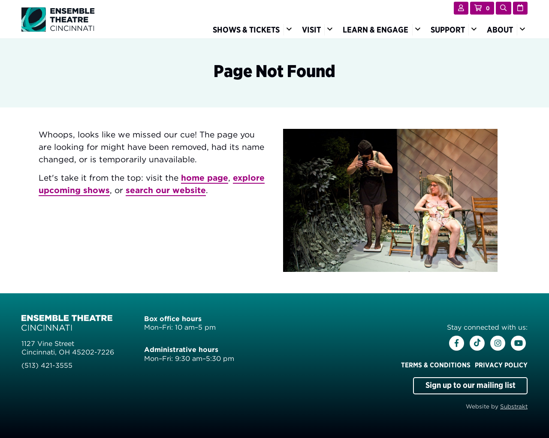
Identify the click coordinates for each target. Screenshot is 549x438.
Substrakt (514, 406)
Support (448, 30)
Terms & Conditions (436, 365)
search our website (166, 190)
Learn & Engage (375, 30)
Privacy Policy (501, 365)
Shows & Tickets (246, 30)
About (500, 30)
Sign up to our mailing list (470, 385)
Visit (311, 30)
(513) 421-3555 (46, 365)
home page (204, 178)
